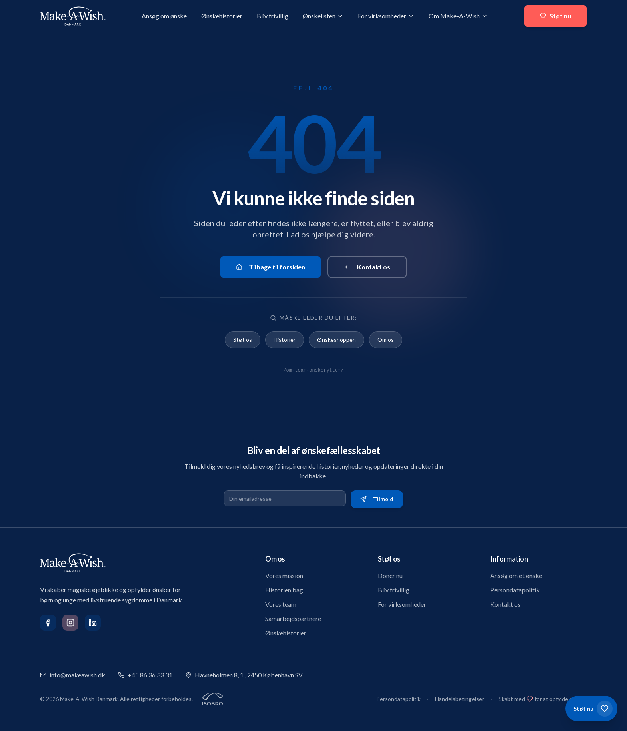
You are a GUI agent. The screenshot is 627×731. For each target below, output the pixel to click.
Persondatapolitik (515, 590)
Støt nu (555, 16)
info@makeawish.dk (72, 675)
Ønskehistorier (221, 16)
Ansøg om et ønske (516, 575)
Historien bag (284, 590)
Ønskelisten (323, 16)
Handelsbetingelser (459, 698)
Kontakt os (367, 267)
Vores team (280, 604)
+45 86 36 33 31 (145, 675)
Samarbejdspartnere (293, 618)
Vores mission (284, 575)
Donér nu (390, 575)
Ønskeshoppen (336, 339)
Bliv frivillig (272, 16)
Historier (285, 339)
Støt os (242, 339)
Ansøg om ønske (164, 16)
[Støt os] (591, 708)
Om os (385, 339)
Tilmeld (376, 499)
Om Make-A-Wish (458, 16)
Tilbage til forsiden (270, 267)
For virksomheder (386, 16)
